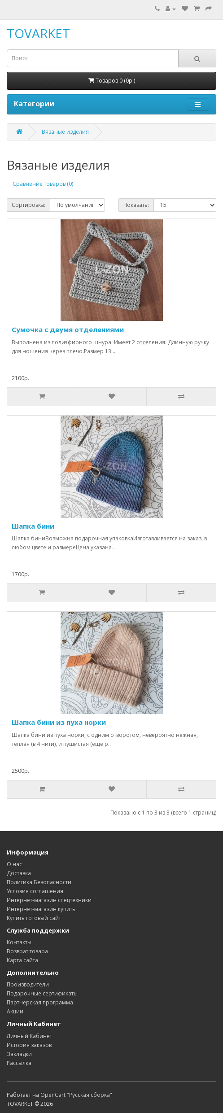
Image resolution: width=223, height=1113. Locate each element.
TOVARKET (38, 33)
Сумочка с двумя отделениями (68, 329)
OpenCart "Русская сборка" (76, 1095)
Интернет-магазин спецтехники (49, 900)
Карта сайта (22, 960)
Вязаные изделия (65, 132)
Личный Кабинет (29, 1036)
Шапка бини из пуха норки (59, 722)
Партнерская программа (40, 1002)
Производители (28, 984)
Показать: (136, 205)
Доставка (19, 873)
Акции (15, 1011)
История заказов (29, 1045)
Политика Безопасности (39, 882)
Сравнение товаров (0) (43, 184)
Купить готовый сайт (34, 918)
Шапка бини (33, 525)
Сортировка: (28, 205)
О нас (14, 864)
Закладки (19, 1054)
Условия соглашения (35, 891)
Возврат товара (27, 951)
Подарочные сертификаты (42, 993)
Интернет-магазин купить (41, 909)
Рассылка (19, 1063)
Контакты (19, 942)
